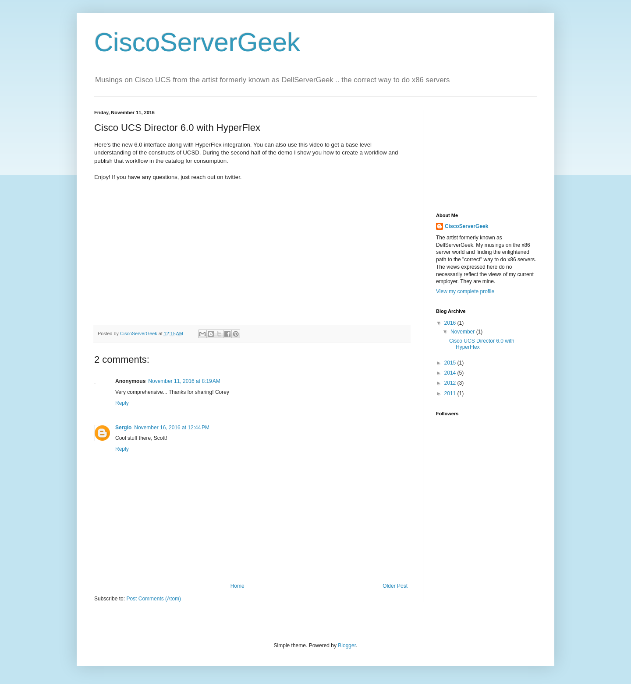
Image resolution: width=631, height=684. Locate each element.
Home (237, 586)
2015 (450, 363)
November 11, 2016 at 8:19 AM (184, 381)
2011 (450, 393)
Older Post (395, 586)
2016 (450, 323)
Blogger (347, 645)
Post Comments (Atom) (153, 599)
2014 (450, 373)
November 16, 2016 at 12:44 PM (171, 427)
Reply (122, 403)
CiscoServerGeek (197, 42)
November (463, 332)
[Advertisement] (480, 153)
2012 (450, 383)
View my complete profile (465, 291)
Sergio (123, 427)
